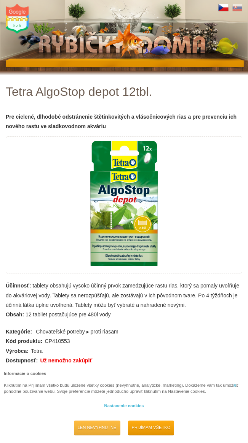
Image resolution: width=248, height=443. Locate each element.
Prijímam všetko (151, 427)
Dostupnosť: (22, 360)
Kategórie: (19, 332)
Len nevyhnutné (97, 427)
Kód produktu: (24, 341)
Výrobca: (17, 351)
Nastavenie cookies (124, 405)
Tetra (37, 351)
